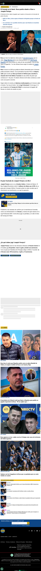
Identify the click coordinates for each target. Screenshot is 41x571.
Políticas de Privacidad (20, 544)
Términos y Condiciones (10, 544)
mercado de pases (28, 58)
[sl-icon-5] (39, 533)
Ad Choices (3, 544)
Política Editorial (29, 544)
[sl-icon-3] (34, 533)
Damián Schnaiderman (7, 27)
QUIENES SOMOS (4, 539)
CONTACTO (14, 539)
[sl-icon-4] (37, 533)
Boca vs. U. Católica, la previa (17, 1)
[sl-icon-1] (29, 533)
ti (9, 60)
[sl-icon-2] (32, 533)
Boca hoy (8, 1)
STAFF (10, 539)
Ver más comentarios (11, 196)
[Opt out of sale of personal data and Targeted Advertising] (1, 568)
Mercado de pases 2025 (15, 255)
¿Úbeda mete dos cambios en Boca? (30, 1)
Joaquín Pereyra (5, 255)
